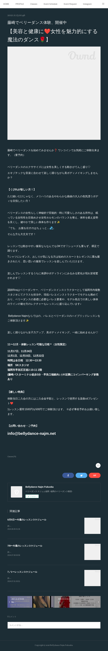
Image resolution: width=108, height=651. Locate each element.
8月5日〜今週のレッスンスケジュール (26, 519)
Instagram (87, 4)
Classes (33, 4)
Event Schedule (50, 4)
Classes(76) (11, 457)
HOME (6, 4)
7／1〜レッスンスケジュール (22, 572)
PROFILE (20, 4)
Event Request (70, 4)
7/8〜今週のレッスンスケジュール (24, 546)
